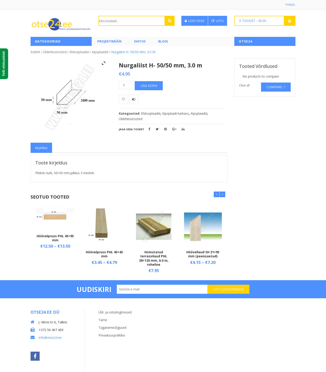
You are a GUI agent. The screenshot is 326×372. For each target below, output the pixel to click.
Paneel (290, 5)
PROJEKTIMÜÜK (109, 41)
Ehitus (140, 41)
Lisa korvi (148, 85)
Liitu (217, 21)
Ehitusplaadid (79, 52)
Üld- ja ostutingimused (115, 312)
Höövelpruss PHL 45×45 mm (104, 254)
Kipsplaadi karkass (175, 113)
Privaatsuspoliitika (111, 335)
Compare (274, 87)
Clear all (244, 85)
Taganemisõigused (112, 327)
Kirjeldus (41, 148)
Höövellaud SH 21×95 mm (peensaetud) (202, 254)
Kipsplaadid (100, 52)
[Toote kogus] (125, 85)
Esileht (35, 52)
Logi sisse (194, 21)
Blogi (163, 41)
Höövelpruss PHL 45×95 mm (55, 238)
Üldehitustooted (55, 52)
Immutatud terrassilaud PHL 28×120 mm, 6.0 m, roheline (153, 258)
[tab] (41, 148)
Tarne (102, 320)
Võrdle (133, 99)
